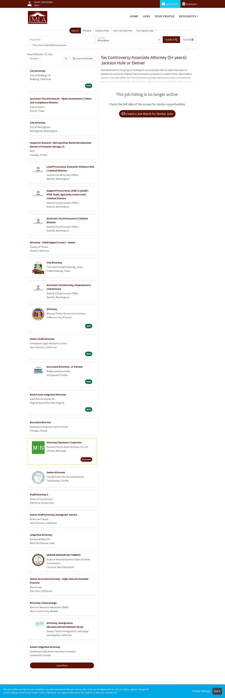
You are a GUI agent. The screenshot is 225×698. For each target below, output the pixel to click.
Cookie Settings (201, 691)
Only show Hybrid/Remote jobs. (49, 45)
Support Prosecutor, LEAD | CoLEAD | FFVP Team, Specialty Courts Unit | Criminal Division (67, 194)
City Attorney (37, 70)
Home (134, 16)
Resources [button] (187, 16)
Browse (87, 30)
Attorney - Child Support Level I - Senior (52, 242)
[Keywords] (62, 39)
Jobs (146, 16)
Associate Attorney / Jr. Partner (65, 366)
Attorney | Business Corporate (64, 442)
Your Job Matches (122, 30)
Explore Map (102, 30)
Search (75, 30)
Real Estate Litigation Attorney (48, 394)
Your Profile (165, 16)
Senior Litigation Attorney (45, 646)
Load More (62, 665)
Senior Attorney (56, 472)
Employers (189, 4)
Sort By (33, 58)
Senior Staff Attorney (42, 338)
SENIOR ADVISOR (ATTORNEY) (64, 554)
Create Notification (83, 58)
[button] (188, 39)
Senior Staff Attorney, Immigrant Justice (53, 514)
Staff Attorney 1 (39, 494)
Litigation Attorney (41, 534)
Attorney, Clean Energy (43, 602)
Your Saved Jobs (145, 30)
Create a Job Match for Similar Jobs (147, 114)
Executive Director (40, 422)
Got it (217, 691)
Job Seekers (170, 4)
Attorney (52, 309)
